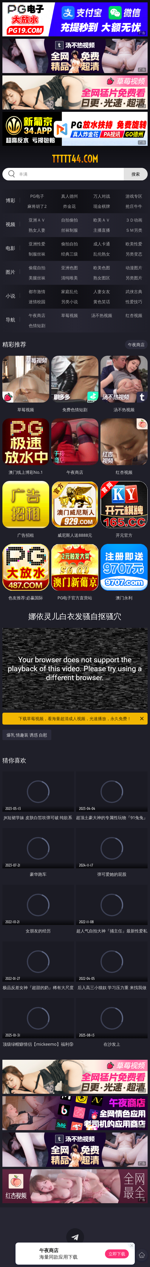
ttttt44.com (75, 159)
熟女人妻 (37, 230)
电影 (10, 248)
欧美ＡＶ (101, 220)
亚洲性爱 (37, 244)
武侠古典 (134, 291)
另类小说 (69, 301)
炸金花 (69, 206)
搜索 (136, 174)
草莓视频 (69, 315)
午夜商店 (37, 315)
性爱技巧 (134, 301)
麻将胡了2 (37, 206)
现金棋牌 (101, 206)
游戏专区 (134, 196)
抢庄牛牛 (134, 206)
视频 (10, 224)
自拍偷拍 (69, 220)
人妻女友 (101, 291)
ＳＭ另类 (134, 230)
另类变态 (134, 254)
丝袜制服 (69, 230)
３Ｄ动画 (134, 220)
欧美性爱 (134, 244)
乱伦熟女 (101, 254)
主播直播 (101, 230)
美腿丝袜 (37, 278)
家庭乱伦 (69, 291)
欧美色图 (101, 267)
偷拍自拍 (69, 244)
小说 (10, 296)
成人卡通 (101, 244)
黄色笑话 (101, 301)
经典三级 (69, 254)
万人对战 (101, 196)
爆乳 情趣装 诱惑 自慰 (27, 735)
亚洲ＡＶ (37, 220)
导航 (10, 319)
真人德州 (69, 196)
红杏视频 (134, 315)
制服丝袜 (37, 254)
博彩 (10, 200)
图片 (10, 272)
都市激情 (37, 291)
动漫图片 (134, 267)
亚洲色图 (69, 267)
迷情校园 (37, 301)
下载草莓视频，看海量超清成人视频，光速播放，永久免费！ (81, 718)
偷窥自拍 (37, 267)
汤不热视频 (101, 315)
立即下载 (117, 1254)
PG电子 (37, 196)
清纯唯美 (69, 278)
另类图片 (134, 278)
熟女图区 (101, 278)
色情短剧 (37, 325)
